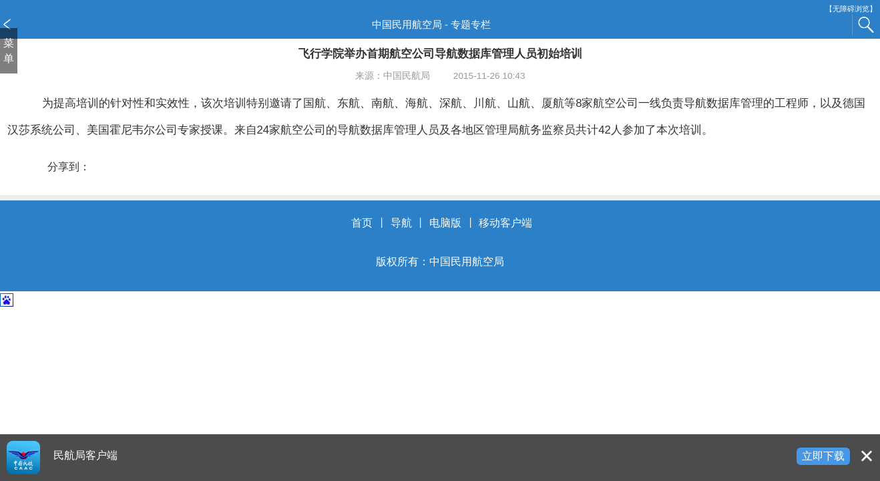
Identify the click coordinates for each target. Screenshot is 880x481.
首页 (362, 222)
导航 (401, 222)
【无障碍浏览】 (851, 9)
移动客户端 (505, 222)
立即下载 (823, 456)
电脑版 (445, 222)
